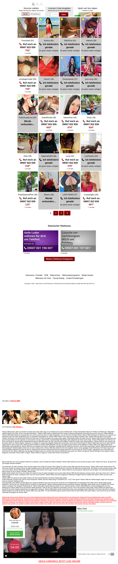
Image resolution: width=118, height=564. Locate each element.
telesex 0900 (15, 401)
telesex (42, 502)
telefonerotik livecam (86, 497)
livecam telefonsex (18, 500)
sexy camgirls (48, 504)
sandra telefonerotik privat (38, 497)
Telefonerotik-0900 (40, 499)
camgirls (76, 502)
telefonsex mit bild (93, 500)
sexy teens (71, 504)
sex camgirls (20, 504)
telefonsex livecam (61, 500)
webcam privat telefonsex (32, 500)
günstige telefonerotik (16, 499)
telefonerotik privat (24, 497)
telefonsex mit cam (82, 500)
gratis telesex (57, 502)
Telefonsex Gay (104, 500)
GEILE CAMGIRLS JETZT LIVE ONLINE (59, 561)
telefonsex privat (109, 499)
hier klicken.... (18, 427)
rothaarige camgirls (94, 502)
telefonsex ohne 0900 (87, 499)
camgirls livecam (29, 504)
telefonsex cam (98, 499)
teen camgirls (83, 502)
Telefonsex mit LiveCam (47, 500)
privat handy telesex (67, 502)
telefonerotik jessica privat (10, 497)
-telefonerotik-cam (29, 499)
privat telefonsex (7, 500)
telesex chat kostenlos (32, 502)
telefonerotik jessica (52, 497)
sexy (54, 504)
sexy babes (92, 504)
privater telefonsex (74, 499)
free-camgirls (12, 504)
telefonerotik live (64, 497)
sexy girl (64, 504)
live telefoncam (20, 502)
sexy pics (85, 504)
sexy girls (59, 504)
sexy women (78, 504)
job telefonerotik (74, 497)
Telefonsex (65, 499)
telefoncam (12, 502)
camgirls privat (104, 502)
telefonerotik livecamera (54, 499)
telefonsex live (71, 500)
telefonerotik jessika (98, 497)
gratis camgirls (39, 504)
